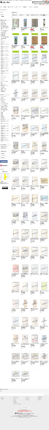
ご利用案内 (2, 153)
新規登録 (3, 16)
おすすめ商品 (15, 402)
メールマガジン (3, 155)
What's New (27, 398)
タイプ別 (15, 399)
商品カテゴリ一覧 (16, 398)
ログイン (3, 14)
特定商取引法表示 (3, 151)
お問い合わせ (3, 157)
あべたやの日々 (28, 399)
